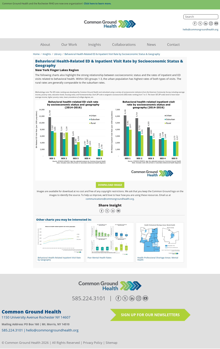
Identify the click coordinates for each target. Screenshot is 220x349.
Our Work (69, 44)
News (151, 44)
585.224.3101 (89, 298)
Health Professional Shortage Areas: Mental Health (157, 258)
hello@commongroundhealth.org (200, 29)
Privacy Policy (92, 342)
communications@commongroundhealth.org (110, 198)
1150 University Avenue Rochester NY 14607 (36, 317)
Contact (173, 44)
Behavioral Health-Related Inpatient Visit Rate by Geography (59, 258)
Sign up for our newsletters (150, 314)
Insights (94, 44)
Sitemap (111, 342)
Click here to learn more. (97, 3)
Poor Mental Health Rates (99, 257)
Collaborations (124, 44)
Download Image (110, 185)
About (45, 44)
